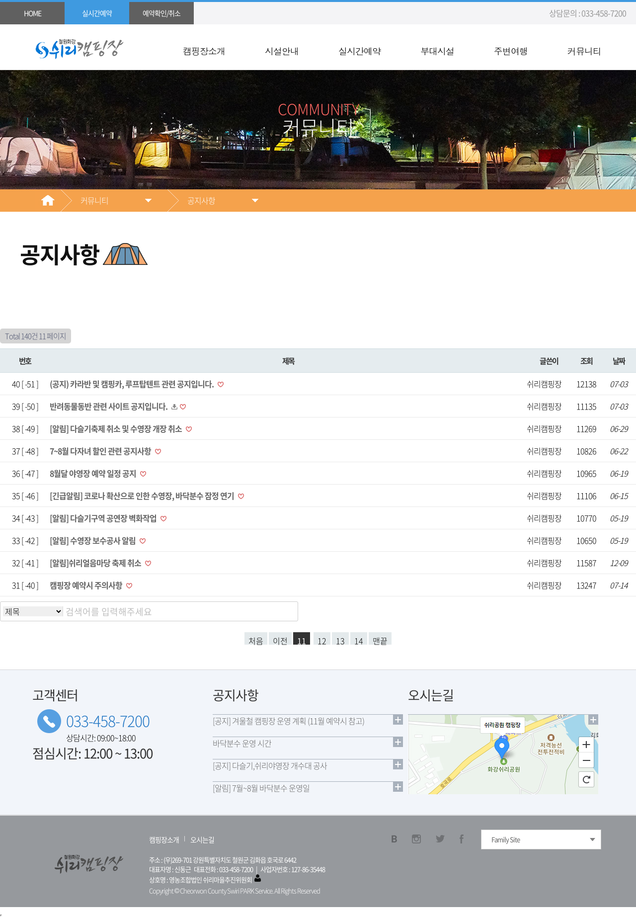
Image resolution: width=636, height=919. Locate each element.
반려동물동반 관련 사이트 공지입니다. (109, 406)
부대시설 (437, 51)
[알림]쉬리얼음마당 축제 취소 (96, 563)
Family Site (505, 839)
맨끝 (380, 640)
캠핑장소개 (204, 51)
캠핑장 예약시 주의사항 (87, 585)
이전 (280, 640)
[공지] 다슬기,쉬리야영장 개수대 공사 (270, 765)
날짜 (619, 360)
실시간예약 (359, 51)
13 (340, 640)
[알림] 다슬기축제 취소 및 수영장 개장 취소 (116, 428)
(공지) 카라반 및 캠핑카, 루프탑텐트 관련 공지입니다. (132, 384)
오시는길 (202, 839)
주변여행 (511, 51)
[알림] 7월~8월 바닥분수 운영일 (261, 788)
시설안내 (282, 51)
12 (322, 640)
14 (358, 640)
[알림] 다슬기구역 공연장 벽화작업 (104, 518)
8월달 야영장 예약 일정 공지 (94, 473)
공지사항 (201, 200)
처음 (255, 640)
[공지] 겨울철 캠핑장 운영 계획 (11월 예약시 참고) (288, 721)
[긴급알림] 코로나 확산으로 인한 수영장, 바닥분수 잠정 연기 (143, 495)
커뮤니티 (584, 51)
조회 (586, 360)
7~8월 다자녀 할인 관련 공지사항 (101, 451)
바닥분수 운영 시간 (242, 743)
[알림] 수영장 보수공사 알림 (93, 540)
